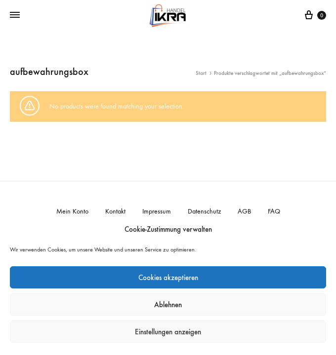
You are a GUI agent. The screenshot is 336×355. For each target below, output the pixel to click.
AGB (244, 211)
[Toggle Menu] (15, 15)
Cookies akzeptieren (168, 277)
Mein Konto (72, 211)
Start (201, 73)
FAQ (274, 211)
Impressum (156, 211)
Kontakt (115, 211)
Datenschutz (204, 211)
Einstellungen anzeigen (168, 331)
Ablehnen (168, 304)
